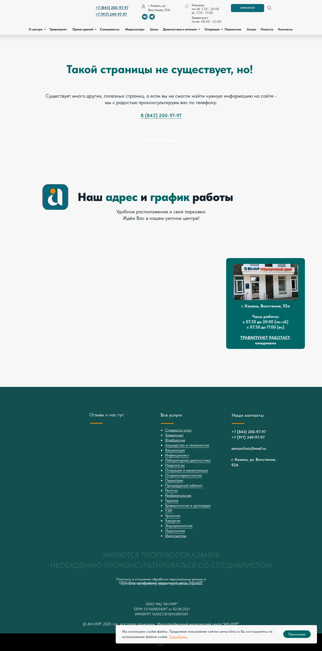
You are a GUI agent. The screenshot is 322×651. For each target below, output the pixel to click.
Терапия (171, 500)
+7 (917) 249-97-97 (248, 437)
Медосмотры (175, 536)
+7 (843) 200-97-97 (248, 431)
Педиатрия (174, 480)
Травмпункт (174, 435)
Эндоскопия (175, 530)
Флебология (175, 440)
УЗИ (168, 510)
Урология (172, 515)
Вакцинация (175, 450)
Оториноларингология (183, 475)
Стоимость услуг (178, 430)
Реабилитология (178, 495)
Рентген (171, 490)
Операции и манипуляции (186, 470)
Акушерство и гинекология (187, 445)
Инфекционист (177, 455)
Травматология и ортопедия (188, 505)
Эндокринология (178, 525)
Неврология (175, 465)
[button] (247, 8)
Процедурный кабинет (184, 485)
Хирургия (172, 520)
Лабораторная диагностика (188, 460)
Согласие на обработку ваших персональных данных (162, 584)
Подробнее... (178, 637)
